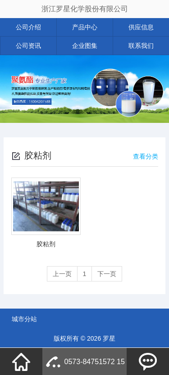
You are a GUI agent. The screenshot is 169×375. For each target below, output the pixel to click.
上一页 (62, 273)
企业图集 (84, 45)
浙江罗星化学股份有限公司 (84, 9)
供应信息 (141, 27)
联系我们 (141, 45)
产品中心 (84, 27)
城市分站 (24, 319)
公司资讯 (28, 45)
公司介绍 (28, 27)
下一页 (106, 273)
